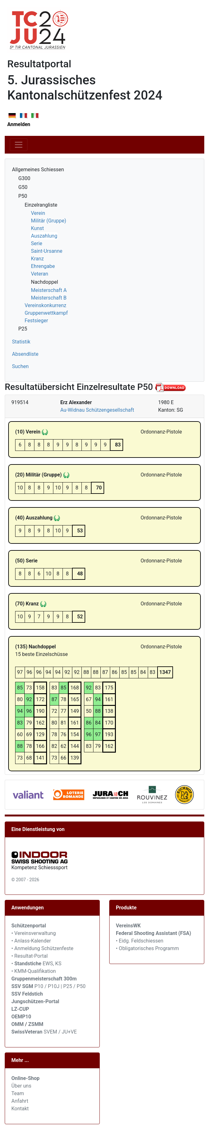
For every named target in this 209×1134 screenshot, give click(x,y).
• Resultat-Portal (29, 956)
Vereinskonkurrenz (45, 305)
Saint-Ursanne (47, 251)
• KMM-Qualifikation (33, 971)
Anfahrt (19, 1101)
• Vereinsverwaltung (33, 933)
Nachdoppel (44, 282)
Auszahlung (44, 236)
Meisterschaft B (49, 298)
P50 (22, 196)
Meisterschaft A (49, 290)
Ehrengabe (43, 266)
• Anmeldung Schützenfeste (42, 948)
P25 (22, 329)
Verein (38, 213)
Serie (36, 243)
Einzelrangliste (41, 205)
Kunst (37, 228)
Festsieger (36, 321)
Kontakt (20, 1109)
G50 (22, 187)
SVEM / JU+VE (60, 1032)
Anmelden (18, 124)
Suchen (20, 366)
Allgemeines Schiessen (38, 170)
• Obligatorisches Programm (147, 948)
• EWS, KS (36, 964)
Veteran (39, 274)
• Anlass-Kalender (31, 941)
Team (17, 1093)
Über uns (21, 1086)
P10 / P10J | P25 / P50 (48, 986)
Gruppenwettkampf (46, 313)
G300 (24, 178)
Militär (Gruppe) (48, 221)
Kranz (37, 259)
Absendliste (25, 354)
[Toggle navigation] (18, 144)
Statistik (21, 342)
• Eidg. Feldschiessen (139, 941)
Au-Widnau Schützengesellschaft (97, 410)
